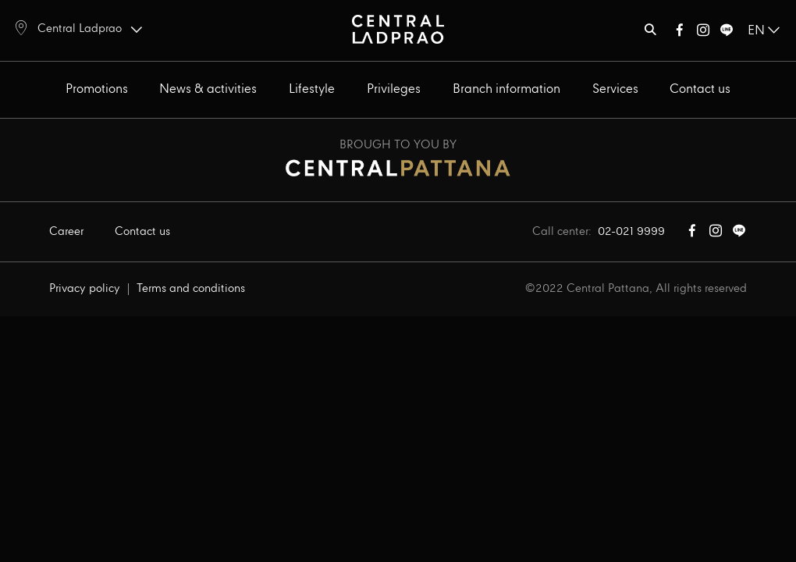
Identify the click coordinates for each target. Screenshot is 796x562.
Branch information (506, 89)
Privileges (394, 89)
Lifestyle (312, 89)
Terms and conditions (191, 288)
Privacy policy (84, 288)
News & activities (208, 89)
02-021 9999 (631, 231)
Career (66, 231)
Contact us (700, 89)
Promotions (97, 89)
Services (615, 89)
